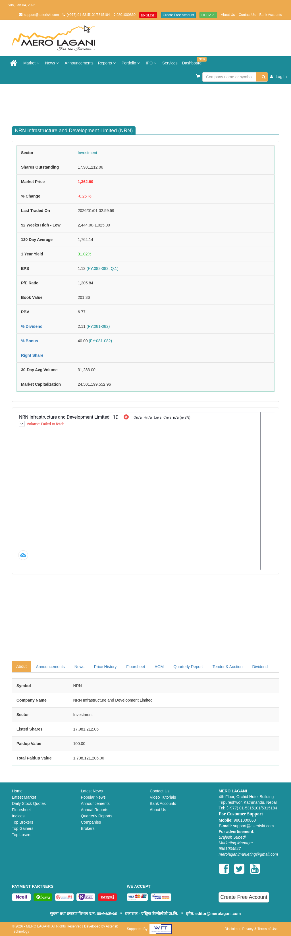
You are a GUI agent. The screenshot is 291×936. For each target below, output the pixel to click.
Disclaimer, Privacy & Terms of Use (251, 929)
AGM (159, 666)
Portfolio (131, 63)
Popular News (93, 797)
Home (17, 791)
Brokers (88, 828)
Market (32, 63)
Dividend (260, 666)
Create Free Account (178, 15)
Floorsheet (135, 666)
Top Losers (21, 834)
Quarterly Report (188, 666)
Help (208, 15)
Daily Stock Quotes (29, 803)
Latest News (92, 791)
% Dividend (31, 326)
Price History (105, 666)
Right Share (32, 355)
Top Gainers (22, 828)
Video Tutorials (163, 797)
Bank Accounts (270, 15)
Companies (91, 822)
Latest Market (24, 797)
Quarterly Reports (96, 816)
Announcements (79, 63)
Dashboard (193, 61)
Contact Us (247, 15)
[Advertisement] (149, 102)
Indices (18, 816)
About (21, 666)
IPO (152, 63)
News (52, 63)
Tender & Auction (228, 666)
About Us (228, 15)
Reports (107, 63)
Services (170, 63)
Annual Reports (95, 809)
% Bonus (29, 341)
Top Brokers (22, 822)
